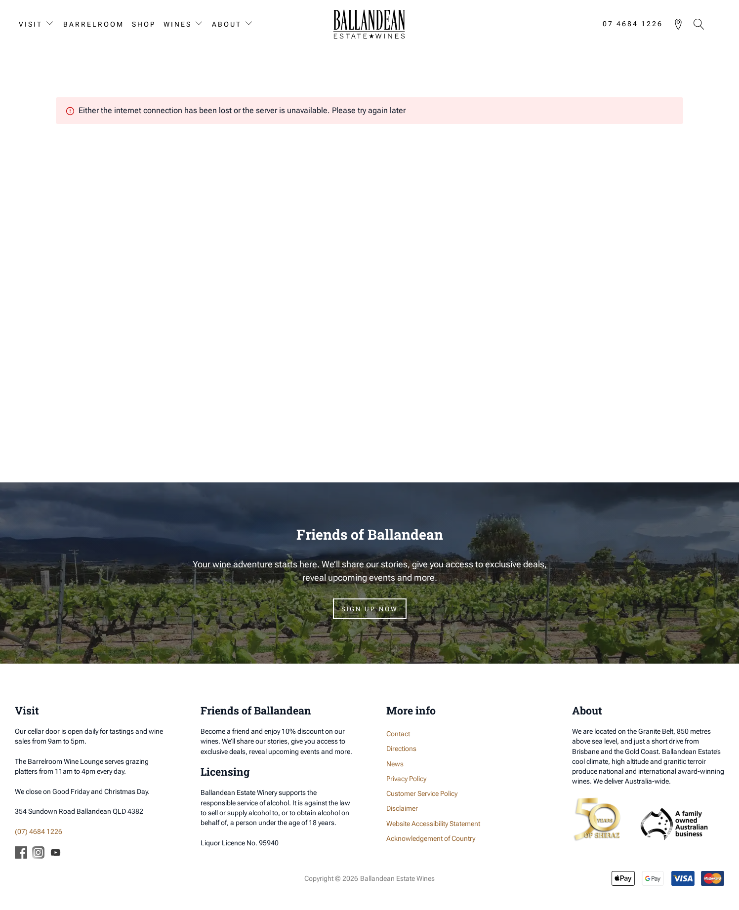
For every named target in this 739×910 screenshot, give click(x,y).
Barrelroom (93, 24)
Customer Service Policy (421, 794)
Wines (178, 24)
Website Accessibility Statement (433, 824)
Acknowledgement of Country (430, 838)
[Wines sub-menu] (201, 24)
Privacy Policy (406, 779)
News (395, 764)
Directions (401, 749)
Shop (144, 24)
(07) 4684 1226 (38, 831)
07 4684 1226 (633, 24)
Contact (398, 734)
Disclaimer (402, 809)
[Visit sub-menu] (51, 24)
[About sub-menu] (251, 24)
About (227, 24)
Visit (30, 24)
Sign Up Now (369, 609)
